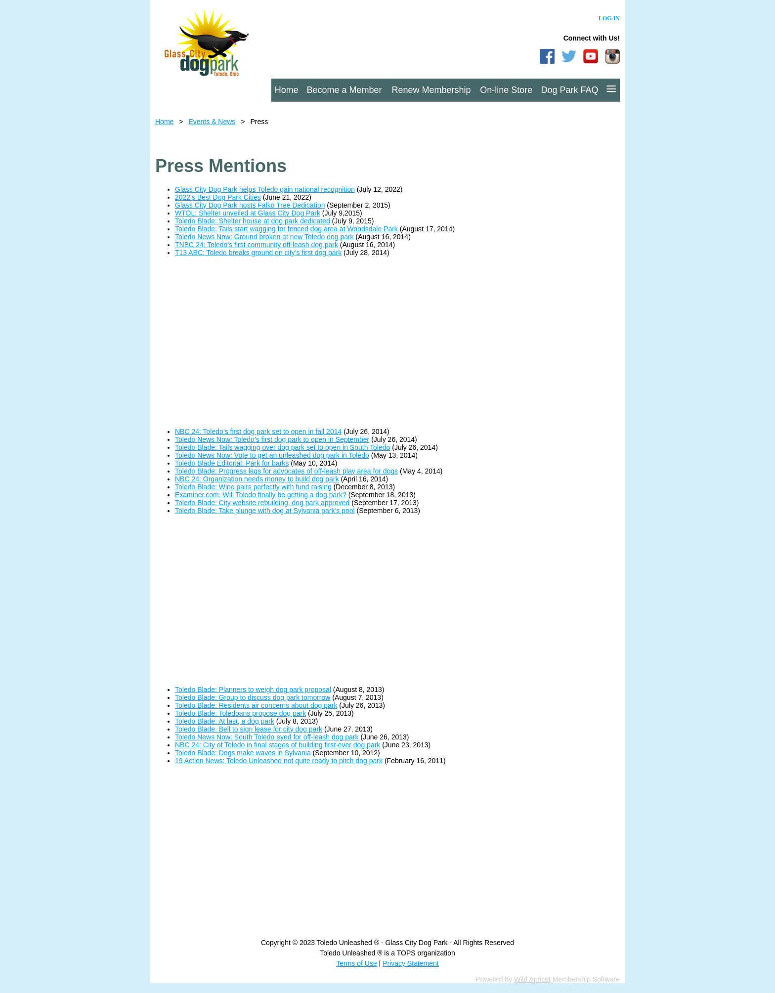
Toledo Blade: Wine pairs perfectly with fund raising (253, 487)
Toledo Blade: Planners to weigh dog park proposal (253, 689)
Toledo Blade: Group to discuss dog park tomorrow (252, 697)
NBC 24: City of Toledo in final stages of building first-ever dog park (277, 745)
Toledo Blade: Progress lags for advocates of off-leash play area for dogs (286, 471)
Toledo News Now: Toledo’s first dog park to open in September (272, 439)
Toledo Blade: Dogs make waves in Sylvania (243, 753)
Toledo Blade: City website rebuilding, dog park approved (262, 503)
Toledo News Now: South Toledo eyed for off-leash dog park (267, 737)
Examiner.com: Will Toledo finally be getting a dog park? (260, 495)
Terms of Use (356, 963)
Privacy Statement (411, 963)
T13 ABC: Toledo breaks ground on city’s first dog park (258, 253)
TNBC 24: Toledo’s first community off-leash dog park (256, 245)
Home (164, 122)
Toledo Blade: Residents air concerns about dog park (256, 705)
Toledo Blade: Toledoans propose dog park (240, 713)
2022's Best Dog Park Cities (218, 197)
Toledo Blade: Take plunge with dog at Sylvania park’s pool (265, 511)
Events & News (211, 122)
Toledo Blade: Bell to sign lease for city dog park (248, 729)
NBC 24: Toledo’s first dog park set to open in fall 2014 (258, 431)
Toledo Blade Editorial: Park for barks (232, 463)
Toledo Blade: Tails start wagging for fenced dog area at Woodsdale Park (286, 229)
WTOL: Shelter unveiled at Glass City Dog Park (247, 213)
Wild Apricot (532, 979)
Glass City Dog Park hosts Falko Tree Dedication (250, 205)
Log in (609, 18)
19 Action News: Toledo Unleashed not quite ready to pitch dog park (279, 761)
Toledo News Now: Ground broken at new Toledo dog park (264, 237)
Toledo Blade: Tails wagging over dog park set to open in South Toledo (282, 447)
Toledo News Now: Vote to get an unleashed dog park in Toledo (272, 455)
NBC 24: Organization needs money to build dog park (257, 479)
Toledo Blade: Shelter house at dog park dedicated (252, 221)
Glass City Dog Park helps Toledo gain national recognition (265, 189)
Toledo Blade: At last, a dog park (224, 721)
